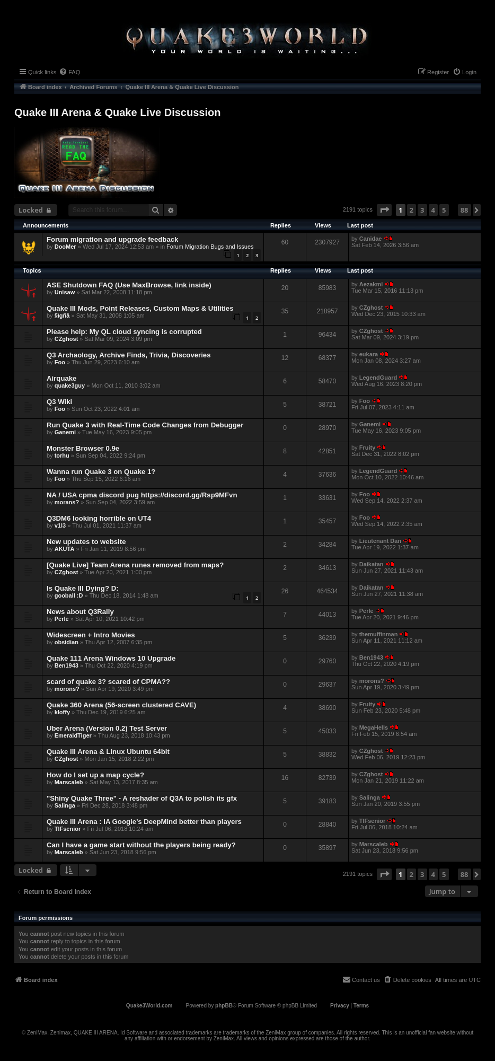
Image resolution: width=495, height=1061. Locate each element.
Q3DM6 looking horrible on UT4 (99, 518)
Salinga (65, 805)
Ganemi (65, 432)
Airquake (61, 378)
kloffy (62, 712)
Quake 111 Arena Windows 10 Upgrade (111, 658)
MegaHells (373, 727)
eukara (368, 354)
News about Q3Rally (80, 612)
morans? (67, 502)
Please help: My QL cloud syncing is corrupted (124, 332)
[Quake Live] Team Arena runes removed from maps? (135, 565)
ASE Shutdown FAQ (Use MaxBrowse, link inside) (129, 285)
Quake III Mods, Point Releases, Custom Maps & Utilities (140, 308)
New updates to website (86, 542)
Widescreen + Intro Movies (91, 635)
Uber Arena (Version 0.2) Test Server (107, 728)
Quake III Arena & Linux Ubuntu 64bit (108, 752)
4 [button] (433, 210)
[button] (384, 210)
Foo (60, 362)
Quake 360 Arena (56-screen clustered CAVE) (121, 705)
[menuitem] (69, 72)
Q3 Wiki (59, 402)
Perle (62, 619)
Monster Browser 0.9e (83, 448)
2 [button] (411, 210)
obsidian (66, 642)
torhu (62, 455)
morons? (67, 689)
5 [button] (444, 210)
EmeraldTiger (73, 735)
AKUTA (65, 549)
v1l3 (60, 525)
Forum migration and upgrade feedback (112, 239)
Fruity (367, 447)
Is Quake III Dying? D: (83, 588)
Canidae (370, 238)
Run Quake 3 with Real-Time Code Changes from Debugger (145, 425)
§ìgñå (62, 315)
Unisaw (65, 292)
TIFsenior (68, 829)
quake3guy (70, 385)
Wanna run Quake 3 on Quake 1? (101, 472)
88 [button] (465, 210)
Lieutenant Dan (380, 541)
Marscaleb (69, 782)
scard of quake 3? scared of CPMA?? (108, 682)
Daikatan (371, 564)
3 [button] (422, 210)
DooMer (65, 246)
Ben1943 (66, 665)
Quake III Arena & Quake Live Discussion (117, 112)
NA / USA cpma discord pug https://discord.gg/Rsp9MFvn (142, 495)
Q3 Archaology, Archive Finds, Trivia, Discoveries (129, 355)
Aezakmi (371, 284)
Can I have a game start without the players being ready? (141, 845)
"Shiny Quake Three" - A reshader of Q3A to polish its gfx (142, 798)
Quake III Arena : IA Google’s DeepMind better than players (144, 822)
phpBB (224, 1006)
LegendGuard (378, 377)
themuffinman (378, 634)
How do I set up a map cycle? (95, 775)
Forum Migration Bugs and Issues (209, 246)
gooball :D (69, 595)
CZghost (371, 307)
